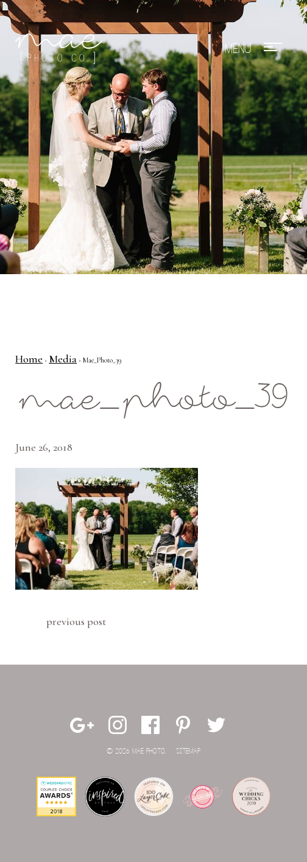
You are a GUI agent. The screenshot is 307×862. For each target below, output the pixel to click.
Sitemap (188, 751)
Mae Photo (61, 49)
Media (63, 359)
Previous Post (76, 621)
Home (29, 359)
